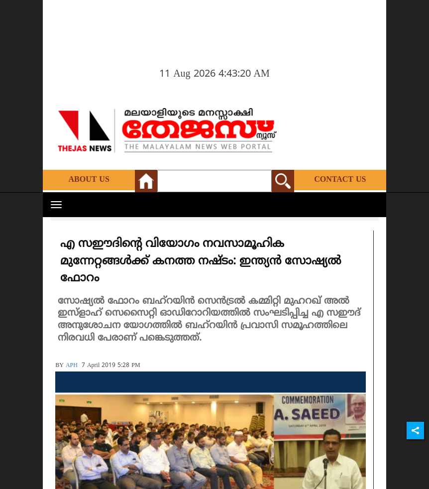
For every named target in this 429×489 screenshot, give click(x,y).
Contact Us (340, 180)
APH (72, 365)
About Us (88, 180)
